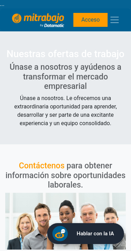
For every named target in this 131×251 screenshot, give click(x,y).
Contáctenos (42, 165)
